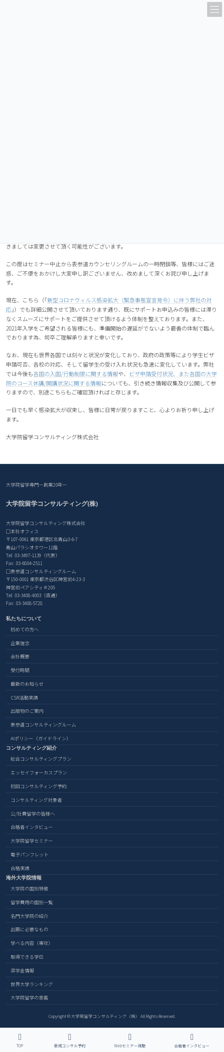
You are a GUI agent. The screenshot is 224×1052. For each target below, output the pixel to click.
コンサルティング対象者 (36, 799)
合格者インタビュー (32, 826)
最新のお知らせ (27, 683)
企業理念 (20, 642)
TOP (20, 1040)
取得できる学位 (27, 956)
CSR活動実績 (24, 697)
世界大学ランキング (32, 983)
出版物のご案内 (27, 710)
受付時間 (20, 670)
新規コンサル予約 (70, 1040)
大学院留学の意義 (29, 997)
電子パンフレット (30, 854)
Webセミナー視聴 (130, 1040)
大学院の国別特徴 (29, 888)
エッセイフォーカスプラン (39, 772)
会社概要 (20, 656)
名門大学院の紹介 (29, 915)
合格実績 (20, 867)
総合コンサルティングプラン (41, 758)
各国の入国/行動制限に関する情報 (75, 374)
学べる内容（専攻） (32, 942)
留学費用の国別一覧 (32, 901)
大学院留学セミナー (32, 840)
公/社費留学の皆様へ (33, 813)
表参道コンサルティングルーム (43, 724)
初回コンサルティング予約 (39, 786)
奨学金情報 (22, 970)
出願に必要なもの (29, 929)
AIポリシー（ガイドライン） (41, 738)
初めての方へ (25, 628)
